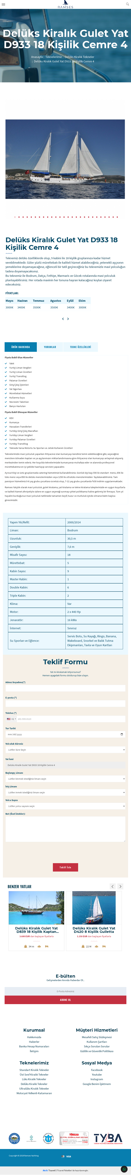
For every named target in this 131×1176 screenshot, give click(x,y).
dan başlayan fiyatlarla (37, 937)
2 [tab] (19, 217)
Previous (9, 159)
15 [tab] (72, 217)
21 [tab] (96, 217)
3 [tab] (23, 217)
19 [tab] (88, 217)
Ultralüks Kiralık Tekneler (34, 1090)
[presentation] (32, 851)
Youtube (96, 1076)
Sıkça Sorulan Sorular (97, 1048)
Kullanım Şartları (96, 1043)
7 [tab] (39, 217)
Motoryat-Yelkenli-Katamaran (34, 1094)
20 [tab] (92, 217)
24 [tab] (109, 217)
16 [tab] (76, 217)
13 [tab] (64, 217)
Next (121, 159)
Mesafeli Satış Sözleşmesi (97, 1038)
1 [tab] (15, 217)
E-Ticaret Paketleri (63, 1171)
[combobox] (11, 719)
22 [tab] (100, 217)
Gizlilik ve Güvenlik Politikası (96, 1052)
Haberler (34, 1043)
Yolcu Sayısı (12, 800)
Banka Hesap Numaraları (34, 1048)
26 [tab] (117, 217)
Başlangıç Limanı (14, 772)
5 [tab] (31, 217)
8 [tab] (43, 217)
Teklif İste (65, 867)
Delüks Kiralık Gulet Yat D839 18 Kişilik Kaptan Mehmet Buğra (37, 930)
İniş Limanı (11, 786)
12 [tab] (60, 217)
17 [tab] (80, 217)
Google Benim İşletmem (97, 1085)
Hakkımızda (34, 1038)
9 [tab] (47, 217)
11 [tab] (55, 217)
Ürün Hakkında (21, 347)
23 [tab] (105, 217)
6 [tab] (35, 217)
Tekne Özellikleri (80, 347)
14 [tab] (68, 217)
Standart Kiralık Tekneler (34, 1071)
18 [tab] (84, 217)
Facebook (96, 1071)
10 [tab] (51, 217)
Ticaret (49, 1171)
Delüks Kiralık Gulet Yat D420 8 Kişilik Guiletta (94, 930)
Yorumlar (50, 347)
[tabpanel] (65, 159)
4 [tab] (27, 217)
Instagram (96, 1080)
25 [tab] (113, 217)
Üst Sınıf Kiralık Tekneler (34, 1076)
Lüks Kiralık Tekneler (34, 1080)
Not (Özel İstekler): (16, 813)
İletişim (34, 1052)
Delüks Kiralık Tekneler (34, 1085)
